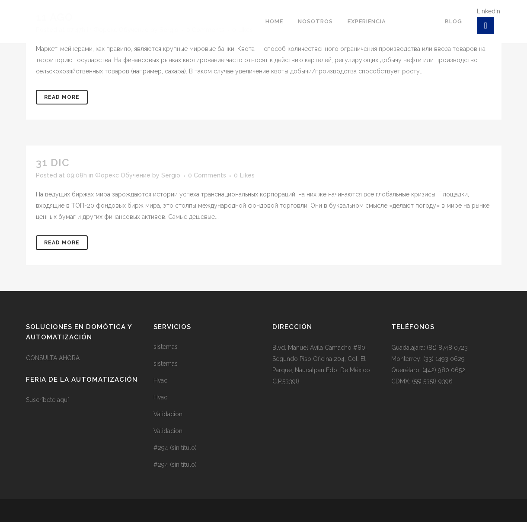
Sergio (170, 175)
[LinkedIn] (485, 25)
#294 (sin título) (175, 447)
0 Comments (207, 175)
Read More (62, 97)
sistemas (165, 346)
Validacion (167, 414)
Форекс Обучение (122, 175)
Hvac (160, 380)
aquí (63, 399)
